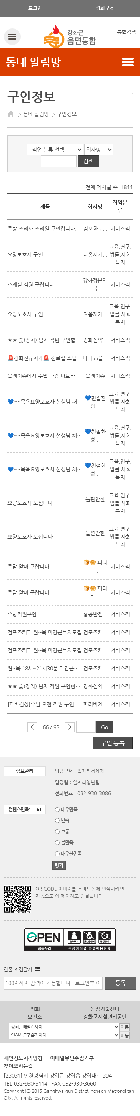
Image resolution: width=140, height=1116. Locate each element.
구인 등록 (113, 742)
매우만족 (69, 809)
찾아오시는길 (18, 1066)
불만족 (67, 842)
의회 (35, 1009)
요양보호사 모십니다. (30, 503)
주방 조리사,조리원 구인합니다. (42, 229)
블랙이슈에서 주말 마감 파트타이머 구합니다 (56, 376)
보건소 (35, 1017)
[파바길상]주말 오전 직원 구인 (40, 704)
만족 (65, 820)
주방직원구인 (22, 614)
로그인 (35, 8)
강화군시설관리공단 (105, 1017)
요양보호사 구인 (25, 254)
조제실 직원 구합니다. (31, 284)
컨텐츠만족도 (24, 809)
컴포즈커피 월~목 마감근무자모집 (44, 632)
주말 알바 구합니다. (29, 567)
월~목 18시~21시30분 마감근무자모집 (50, 668)
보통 (65, 831)
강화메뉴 (12, 36)
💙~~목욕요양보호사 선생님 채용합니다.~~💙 (59, 402)
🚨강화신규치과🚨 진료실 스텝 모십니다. (53, 358)
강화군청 (105, 8)
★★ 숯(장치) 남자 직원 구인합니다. (47, 340)
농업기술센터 (104, 1009)
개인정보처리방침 (23, 1058)
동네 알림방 (33, 62)
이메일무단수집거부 (72, 1058)
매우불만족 (71, 853)
